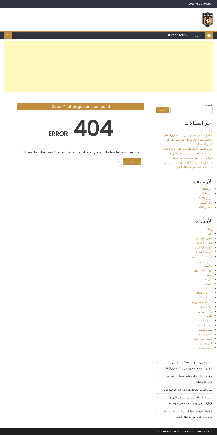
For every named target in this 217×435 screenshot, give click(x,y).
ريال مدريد (207, 279)
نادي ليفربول (206, 343)
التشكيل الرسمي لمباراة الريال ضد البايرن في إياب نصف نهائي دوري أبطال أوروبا (188, 414)
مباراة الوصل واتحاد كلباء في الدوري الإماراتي (188, 149)
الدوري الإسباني (204, 238)
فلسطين (208, 284)
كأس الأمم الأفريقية (202, 302)
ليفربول (209, 316)
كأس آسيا (207, 288)
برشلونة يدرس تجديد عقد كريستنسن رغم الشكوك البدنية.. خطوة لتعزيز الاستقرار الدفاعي (187, 365)
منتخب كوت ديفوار (203, 339)
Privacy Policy (178, 35)
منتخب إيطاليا (205, 325)
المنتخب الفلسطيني (202, 256)
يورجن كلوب (206, 348)
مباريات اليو (206, 320)
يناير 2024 (207, 202)
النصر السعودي (205, 261)
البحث (209, 105)
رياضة (209, 275)
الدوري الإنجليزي (204, 247)
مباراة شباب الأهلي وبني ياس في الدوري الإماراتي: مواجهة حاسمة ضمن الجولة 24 (191, 400)
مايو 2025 (207, 189)
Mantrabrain (199, 431)
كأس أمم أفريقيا (204, 297)
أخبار (210, 233)
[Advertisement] (108, 66)
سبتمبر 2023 (206, 207)
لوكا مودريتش (205, 311)
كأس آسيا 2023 (204, 293)
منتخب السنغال (205, 330)
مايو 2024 (207, 193)
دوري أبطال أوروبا (203, 270)
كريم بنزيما (207, 307)
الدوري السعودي (204, 252)
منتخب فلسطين (204, 334)
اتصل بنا (198, 35)
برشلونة (208, 265)
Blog (210, 229)
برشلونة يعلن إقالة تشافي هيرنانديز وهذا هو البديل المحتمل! (190, 379)
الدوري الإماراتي (204, 243)
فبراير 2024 (206, 198)
